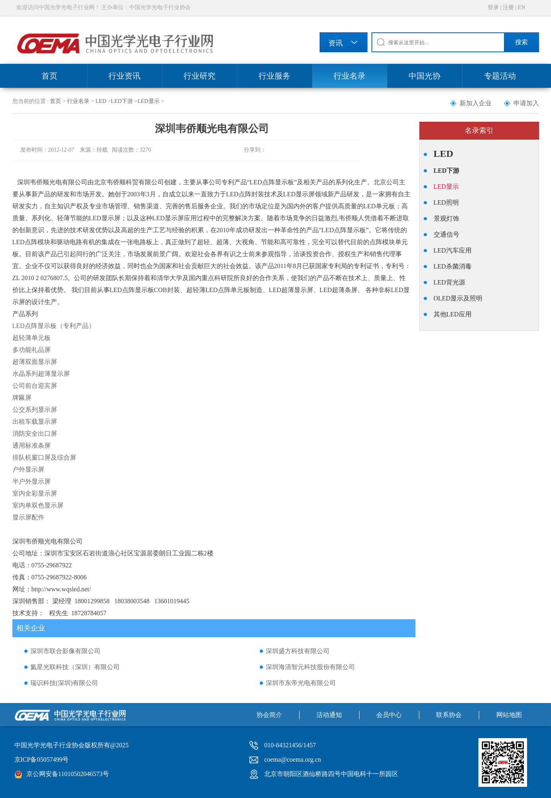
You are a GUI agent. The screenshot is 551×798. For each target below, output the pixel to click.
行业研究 (199, 75)
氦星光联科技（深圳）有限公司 (75, 667)
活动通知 (329, 714)
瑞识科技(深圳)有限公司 (64, 682)
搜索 (521, 42)
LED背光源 (449, 282)
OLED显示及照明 (458, 298)
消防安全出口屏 (34, 433)
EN (521, 7)
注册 (508, 7)
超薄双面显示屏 (34, 361)
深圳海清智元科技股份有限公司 (310, 667)
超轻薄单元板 (31, 337)
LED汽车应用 (453, 250)
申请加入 (526, 103)
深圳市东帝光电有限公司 (301, 682)
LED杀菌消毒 (453, 266)
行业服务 (274, 75)
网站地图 (509, 714)
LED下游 (122, 101)
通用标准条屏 (31, 445)
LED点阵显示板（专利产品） (53, 325)
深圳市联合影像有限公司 (65, 651)
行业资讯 (124, 75)
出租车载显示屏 (34, 421)
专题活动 (500, 75)
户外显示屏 (28, 469)
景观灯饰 (446, 218)
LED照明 (446, 202)
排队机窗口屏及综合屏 (44, 457)
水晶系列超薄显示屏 (41, 373)
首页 (49, 75)
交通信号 (446, 234)
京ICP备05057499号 (41, 759)
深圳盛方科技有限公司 (298, 651)
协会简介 (269, 714)
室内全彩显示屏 (34, 493)
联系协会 (449, 714)
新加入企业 (476, 103)
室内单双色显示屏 (37, 505)
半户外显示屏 (31, 481)
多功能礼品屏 (31, 349)
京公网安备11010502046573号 (67, 773)
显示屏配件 (28, 517)
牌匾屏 (22, 397)
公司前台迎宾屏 (34, 385)
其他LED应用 (453, 314)
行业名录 (349, 75)
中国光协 (424, 75)
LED (100, 101)
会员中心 (389, 714)
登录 (493, 7)
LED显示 (148, 101)
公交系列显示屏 (34, 409)
